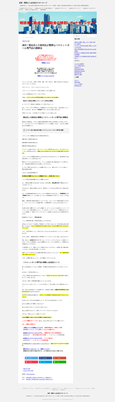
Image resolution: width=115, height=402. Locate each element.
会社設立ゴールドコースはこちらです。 (33, 338)
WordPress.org (78, 85)
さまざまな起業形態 (79, 64)
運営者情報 (43, 9)
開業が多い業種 (26, 368)
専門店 (29, 370)
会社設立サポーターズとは (26, 8)
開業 (32, 370)
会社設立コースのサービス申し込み (83, 388)
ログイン (77, 80)
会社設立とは (78, 67)
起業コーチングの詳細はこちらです (33, 327)
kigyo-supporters (30, 374)
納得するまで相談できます (31, 9)
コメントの (78, 84)
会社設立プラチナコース (60, 8)
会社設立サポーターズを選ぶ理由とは (43, 8)
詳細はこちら (45, 62)
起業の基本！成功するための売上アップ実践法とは (39, 377)
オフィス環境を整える (80, 65)
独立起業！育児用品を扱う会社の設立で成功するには (39, 379)
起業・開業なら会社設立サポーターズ (33, 3)
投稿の (77, 82)
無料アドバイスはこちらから (45, 76)
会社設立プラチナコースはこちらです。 (33, 333)
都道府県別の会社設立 (80, 71)
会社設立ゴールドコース (74, 8)
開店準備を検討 (78, 72)
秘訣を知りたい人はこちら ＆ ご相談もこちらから (36, 349)
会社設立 (25, 370)
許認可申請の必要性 (79, 69)
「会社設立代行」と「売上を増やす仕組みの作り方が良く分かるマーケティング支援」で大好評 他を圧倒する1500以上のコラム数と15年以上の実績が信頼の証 (57, 396)
